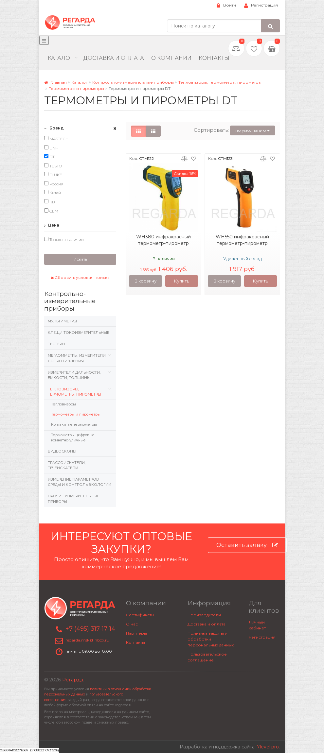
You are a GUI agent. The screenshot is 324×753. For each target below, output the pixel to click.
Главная (55, 82)
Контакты (214, 58)
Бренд (54, 128)
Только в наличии (64, 239)
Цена (51, 225)
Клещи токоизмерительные (78, 332)
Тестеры (56, 344)
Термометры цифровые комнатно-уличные (73, 437)
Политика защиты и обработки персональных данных (211, 639)
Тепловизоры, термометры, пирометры (219, 82)
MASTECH (56, 138)
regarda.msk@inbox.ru (87, 640)
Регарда (72, 680)
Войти (226, 5)
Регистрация (261, 5)
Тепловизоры (63, 404)
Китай (52, 192)
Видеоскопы (62, 451)
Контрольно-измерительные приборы (133, 82)
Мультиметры (62, 321)
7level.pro (268, 747)
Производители (204, 614)
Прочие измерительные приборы (73, 499)
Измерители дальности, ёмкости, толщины (74, 375)
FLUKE (53, 174)
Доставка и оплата (206, 624)
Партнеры (136, 633)
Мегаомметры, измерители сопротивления (77, 358)
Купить (181, 280)
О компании (171, 58)
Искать (80, 259)
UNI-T (52, 147)
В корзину (145, 280)
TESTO (53, 165)
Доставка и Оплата (113, 58)
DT (49, 156)
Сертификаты (140, 614)
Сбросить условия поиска (80, 277)
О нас (132, 624)
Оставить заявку (247, 545)
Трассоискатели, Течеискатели (66, 465)
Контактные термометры (74, 424)
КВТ (50, 201)
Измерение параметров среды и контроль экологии (79, 482)
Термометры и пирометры (76, 88)
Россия (53, 183)
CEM (51, 211)
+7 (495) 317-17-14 (90, 628)
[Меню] (44, 40)
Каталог (60, 58)
